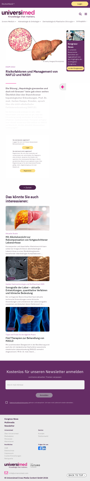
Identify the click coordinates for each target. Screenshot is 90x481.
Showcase (8, 439)
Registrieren (27, 170)
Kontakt (41, 434)
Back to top (77, 475)
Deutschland (7, 4)
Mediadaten (9, 436)
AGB (6, 448)
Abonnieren (9, 441)
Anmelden (44, 395)
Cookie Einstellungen (12, 456)
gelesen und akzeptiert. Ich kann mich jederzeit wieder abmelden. (41, 402)
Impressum (8, 453)
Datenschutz (9, 450)
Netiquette (8, 458)
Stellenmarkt (43, 436)
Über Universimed (11, 434)
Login (79, 4)
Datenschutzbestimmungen (19, 402)
